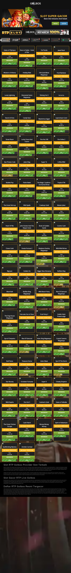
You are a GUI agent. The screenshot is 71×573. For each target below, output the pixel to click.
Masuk (55, 23)
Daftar (64, 23)
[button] (70, 40)
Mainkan (9, 60)
